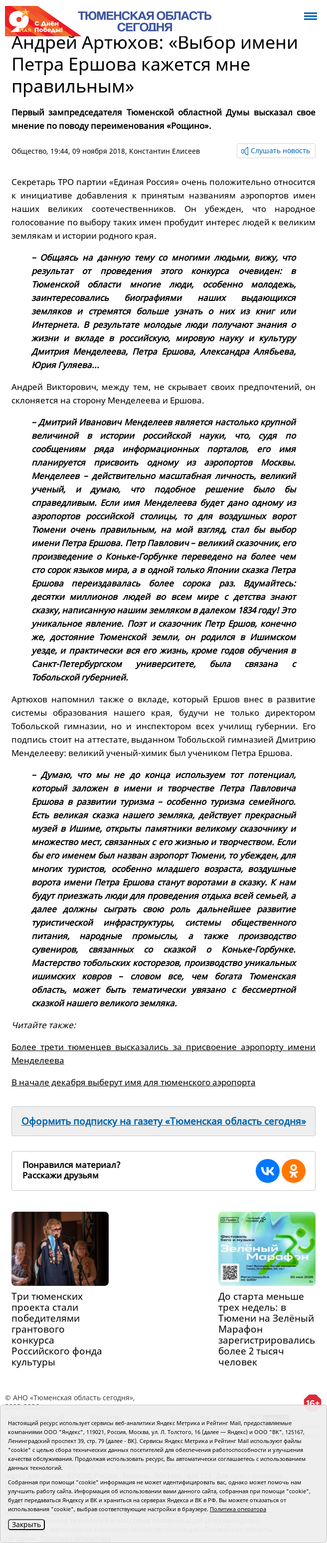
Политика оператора (238, 1509)
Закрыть (26, 1524)
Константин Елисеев (164, 151)
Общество (28, 151)
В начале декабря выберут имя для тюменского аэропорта (133, 1082)
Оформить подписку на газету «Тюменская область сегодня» (163, 1121)
